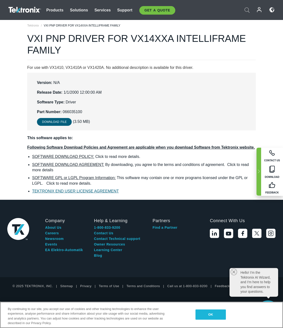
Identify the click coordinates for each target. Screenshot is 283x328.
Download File (54, 122)
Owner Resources (109, 244)
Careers (52, 233)
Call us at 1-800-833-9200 (187, 286)
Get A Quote (157, 10)
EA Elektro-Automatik (64, 250)
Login (259, 9)
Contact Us (104, 233)
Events (51, 244)
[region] (141, 315)
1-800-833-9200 (107, 227)
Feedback (222, 286)
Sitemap (66, 286)
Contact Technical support (117, 239)
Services (102, 10)
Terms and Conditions (143, 286)
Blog (98, 255)
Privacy (86, 286)
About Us (53, 227)
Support (124, 10)
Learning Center (108, 250)
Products (55, 10)
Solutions (79, 10)
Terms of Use (109, 286)
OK (210, 314)
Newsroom (54, 239)
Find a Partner (164, 227)
